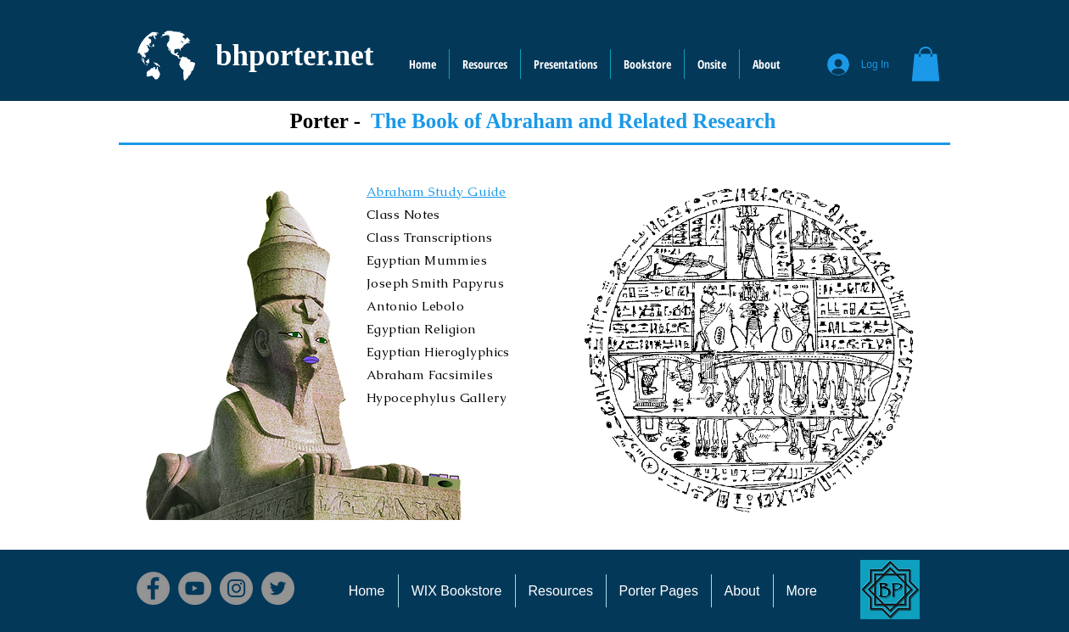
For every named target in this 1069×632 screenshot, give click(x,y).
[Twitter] (277, 588)
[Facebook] (153, 588)
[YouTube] (194, 588)
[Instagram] (236, 588)
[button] (712, 64)
